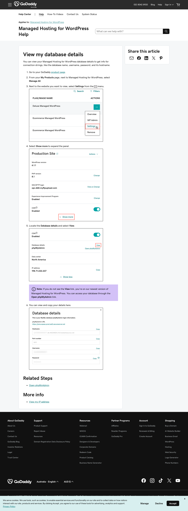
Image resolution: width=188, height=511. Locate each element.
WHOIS (83, 431)
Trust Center (13, 457)
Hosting (168, 447)
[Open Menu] (9, 5)
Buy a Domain (171, 426)
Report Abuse (39, 431)
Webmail (83, 426)
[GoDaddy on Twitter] (169, 482)
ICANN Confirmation (88, 436)
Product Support (40, 426)
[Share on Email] (131, 58)
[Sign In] (169, 4)
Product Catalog (86, 457)
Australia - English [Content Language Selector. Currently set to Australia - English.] (48, 481)
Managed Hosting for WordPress (47, 22)
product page (58, 72)
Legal (10, 452)
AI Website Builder (172, 431)
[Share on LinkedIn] (146, 58)
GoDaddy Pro (116, 436)
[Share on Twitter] (153, 58)
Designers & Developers (90, 442)
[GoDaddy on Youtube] (177, 482)
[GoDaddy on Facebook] (143, 482)
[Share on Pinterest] (161, 58)
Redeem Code (85, 452)
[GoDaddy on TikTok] (160, 482)
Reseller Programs (119, 431)
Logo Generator (171, 457)
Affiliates (115, 426)
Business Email (171, 436)
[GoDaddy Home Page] (20, 481)
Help (41, 14)
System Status (89, 14)
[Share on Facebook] (139, 58)
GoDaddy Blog (13, 442)
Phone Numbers (171, 463)
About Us (11, 426)
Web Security (170, 452)
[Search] (166, 31)
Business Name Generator (91, 463)
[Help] (160, 4)
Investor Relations (15, 447)
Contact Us (72, 14)
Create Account (145, 436)
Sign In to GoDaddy (147, 426)
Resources (38, 436)
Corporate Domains (88, 447)
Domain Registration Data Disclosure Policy (52, 442)
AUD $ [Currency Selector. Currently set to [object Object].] (69, 481)
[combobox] (129, 31)
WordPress (169, 442)
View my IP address (39, 402)
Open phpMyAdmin (39, 385)
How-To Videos (55, 14)
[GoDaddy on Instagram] (152, 482)
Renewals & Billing (146, 431)
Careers (11, 431)
